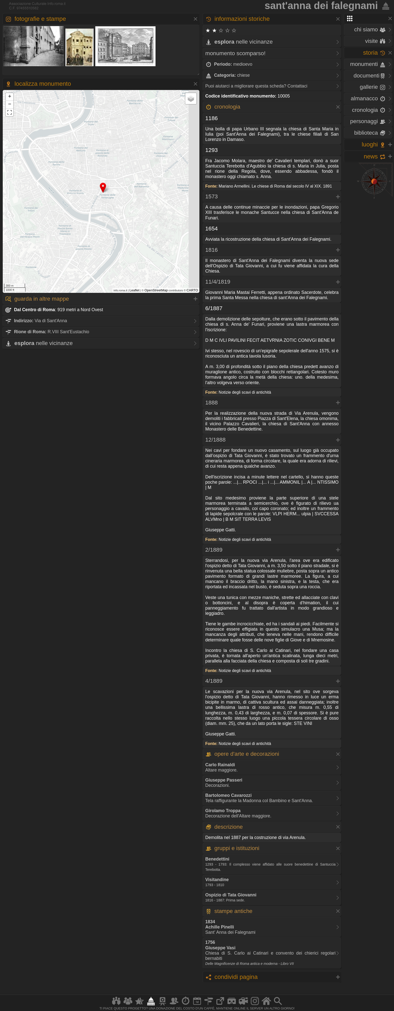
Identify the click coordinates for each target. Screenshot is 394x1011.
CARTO (192, 290)
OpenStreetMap (156, 290)
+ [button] (9, 97)
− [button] (9, 104)
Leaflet (134, 290)
